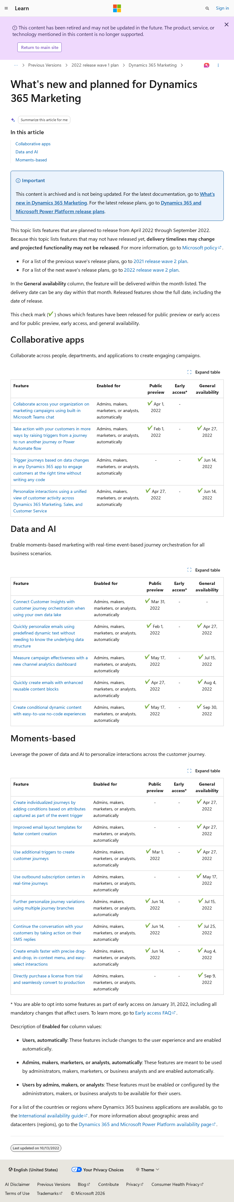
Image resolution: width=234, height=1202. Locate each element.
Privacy (133, 1184)
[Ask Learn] (207, 65)
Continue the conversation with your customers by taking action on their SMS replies (48, 932)
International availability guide (51, 1115)
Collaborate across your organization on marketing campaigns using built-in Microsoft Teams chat (51, 410)
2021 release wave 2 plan (160, 261)
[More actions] (218, 65)
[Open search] (207, 8)
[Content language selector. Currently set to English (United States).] (33, 1170)
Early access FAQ (153, 1012)
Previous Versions (44, 65)
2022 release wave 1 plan (95, 65)
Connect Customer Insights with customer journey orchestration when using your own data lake (49, 608)
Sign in (222, 8)
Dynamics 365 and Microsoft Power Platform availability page (145, 1124)
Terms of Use (17, 1193)
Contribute (108, 1184)
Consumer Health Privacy (176, 1184)
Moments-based (31, 160)
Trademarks (48, 1193)
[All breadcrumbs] (16, 65)
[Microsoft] (117, 8)
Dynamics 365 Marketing (153, 65)
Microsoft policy (199, 247)
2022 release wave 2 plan (151, 269)
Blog (82, 1184)
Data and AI (26, 152)
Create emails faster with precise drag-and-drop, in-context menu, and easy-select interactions (49, 957)
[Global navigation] (6, 8)
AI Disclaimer (17, 1184)
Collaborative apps (33, 144)
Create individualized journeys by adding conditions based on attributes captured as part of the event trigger (49, 808)
